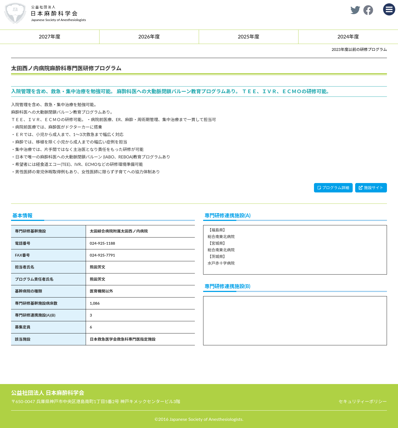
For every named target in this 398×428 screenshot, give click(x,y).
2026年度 (149, 36)
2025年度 (249, 36)
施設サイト (371, 187)
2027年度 (50, 36)
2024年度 (348, 36)
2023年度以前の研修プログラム (359, 49)
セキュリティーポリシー (363, 401)
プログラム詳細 (333, 187)
